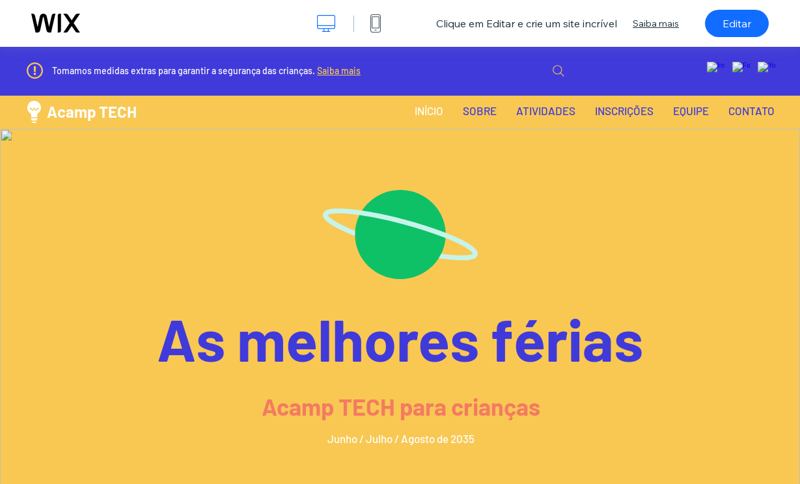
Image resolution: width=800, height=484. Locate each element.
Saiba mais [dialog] (656, 23)
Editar (737, 23)
